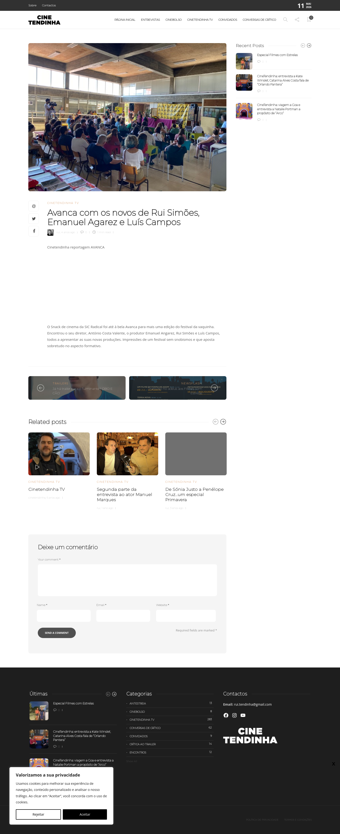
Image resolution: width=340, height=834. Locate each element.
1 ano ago (107, 508)
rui (58, 232)
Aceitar (85, 814)
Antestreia (172, 703)
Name (42, 605)
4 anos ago (68, 232)
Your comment (49, 559)
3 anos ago (176, 508)
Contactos (49, 5)
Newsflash (191, 383)
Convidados (227, 19)
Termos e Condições (298, 819)
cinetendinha (37, 497)
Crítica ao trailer (172, 744)
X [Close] (333, 99)
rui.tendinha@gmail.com (253, 704)
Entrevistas (150, 19)
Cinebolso (174, 19)
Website (162, 605)
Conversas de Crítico (259, 19)
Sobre (32, 5)
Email (101, 605)
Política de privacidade (262, 819)
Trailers (60, 383)
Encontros (172, 752)
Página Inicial (125, 19)
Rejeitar (38, 814)
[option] (59, 465)
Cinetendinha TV (200, 19)
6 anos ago (53, 497)
